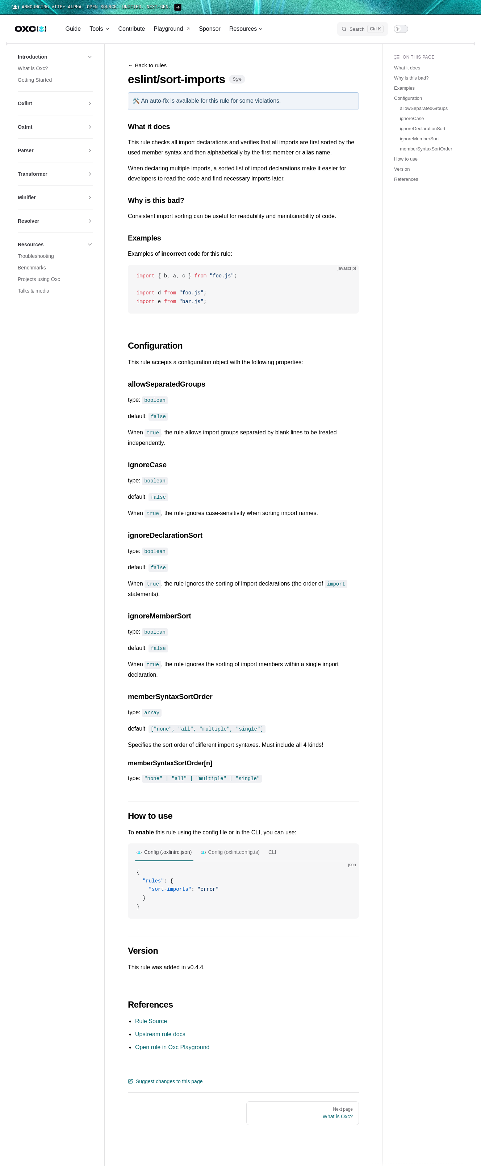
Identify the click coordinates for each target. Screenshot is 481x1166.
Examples (404, 88)
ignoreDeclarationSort (423, 128)
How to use (406, 159)
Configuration (408, 98)
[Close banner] (471, 7)
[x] (420, 28)
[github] (459, 28)
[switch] (401, 29)
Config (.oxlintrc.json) (168, 847)
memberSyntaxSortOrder (426, 149)
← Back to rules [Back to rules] (147, 65)
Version (402, 169)
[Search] (362, 29)
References (406, 179)
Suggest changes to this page (165, 1076)
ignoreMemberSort (419, 138)
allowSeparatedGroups (424, 108)
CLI (272, 847)
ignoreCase (412, 118)
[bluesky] (433, 28)
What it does (407, 68)
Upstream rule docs (160, 1029)
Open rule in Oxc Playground (172, 1042)
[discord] (446, 28)
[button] (55, 57)
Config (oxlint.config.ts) (234, 847)
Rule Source (151, 1016)
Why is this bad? (411, 78)
